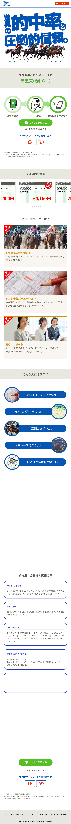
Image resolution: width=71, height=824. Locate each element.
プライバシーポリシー (31, 815)
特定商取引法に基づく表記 (59, 815)
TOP (5, 815)
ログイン (62, 3)
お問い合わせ (15, 815)
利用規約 (44, 815)
